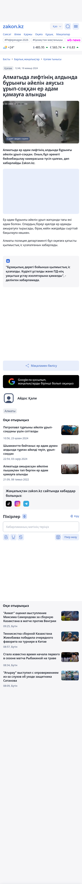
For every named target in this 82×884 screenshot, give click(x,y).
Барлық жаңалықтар (27, 59)
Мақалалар (63, 34)
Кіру (76, 516)
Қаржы (28, 34)
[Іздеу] (68, 26)
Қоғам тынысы (52, 59)
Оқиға (39, 34)
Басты (6, 59)
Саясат (7, 34)
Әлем (17, 34)
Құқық (49, 34)
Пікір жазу (70, 537)
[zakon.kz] (13, 26)
